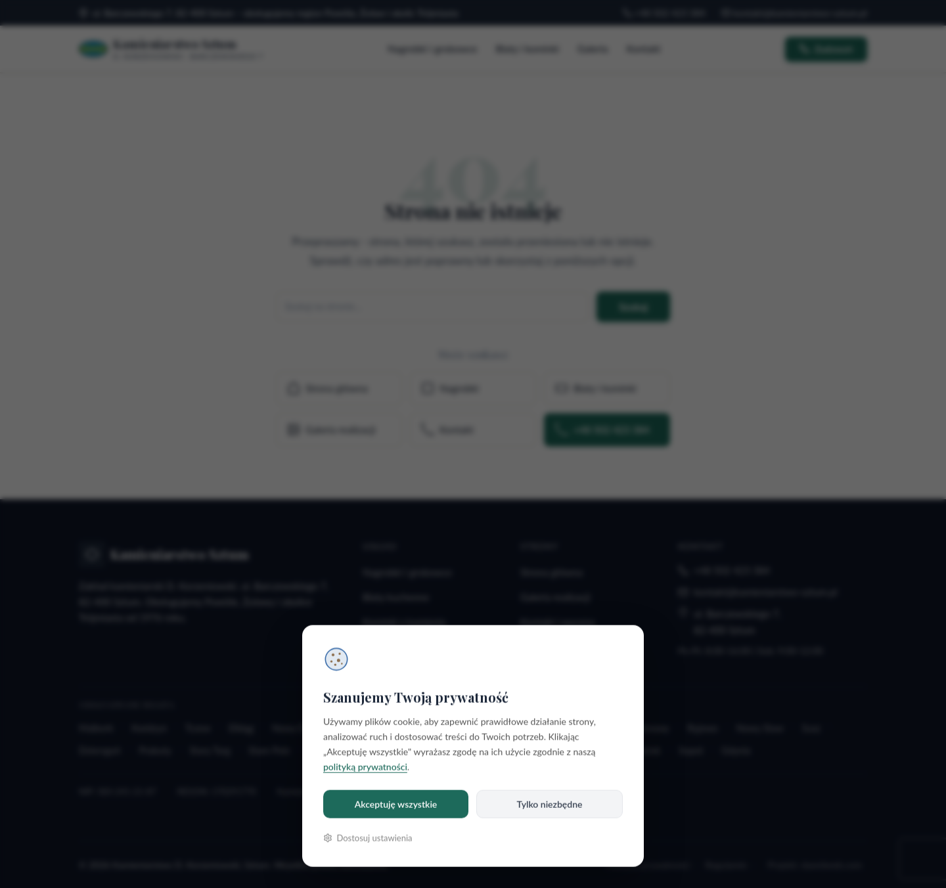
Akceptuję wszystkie (396, 804)
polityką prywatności (365, 766)
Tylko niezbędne (550, 804)
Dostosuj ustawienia (368, 838)
